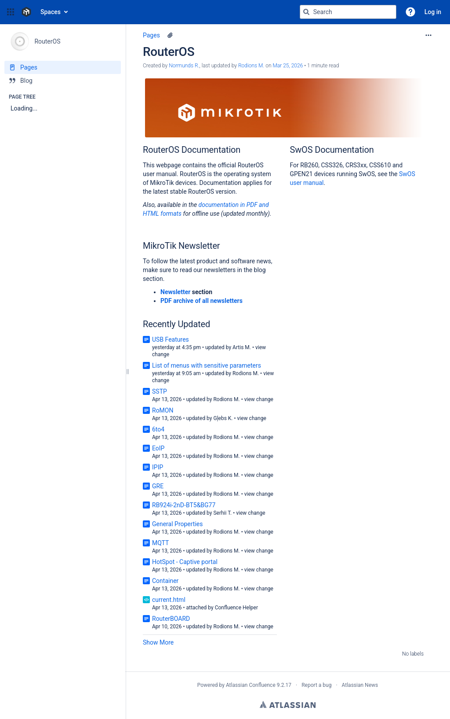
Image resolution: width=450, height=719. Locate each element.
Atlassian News (360, 685)
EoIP (158, 448)
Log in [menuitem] (433, 11)
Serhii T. (222, 513)
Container (165, 580)
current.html (168, 599)
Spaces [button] (50, 11)
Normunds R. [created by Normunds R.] (184, 66)
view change (258, 399)
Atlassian (288, 704)
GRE (157, 486)
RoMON (162, 410)
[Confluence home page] (26, 12)
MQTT (160, 542)
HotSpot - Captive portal (185, 561)
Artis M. (241, 347)
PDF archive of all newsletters (201, 300)
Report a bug (316, 685)
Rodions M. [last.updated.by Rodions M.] (251, 66)
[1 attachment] (170, 35)
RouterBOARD (171, 618)
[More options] (428, 35)
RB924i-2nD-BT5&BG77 (183, 505)
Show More (158, 642)
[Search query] (348, 12)
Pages (151, 35)
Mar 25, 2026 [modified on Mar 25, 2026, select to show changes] (287, 66)
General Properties (177, 523)
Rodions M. (245, 373)
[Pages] (62, 67)
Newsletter (175, 291)
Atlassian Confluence (251, 685)
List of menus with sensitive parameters (206, 365)
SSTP (159, 391)
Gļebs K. (222, 418)
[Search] (306, 11)
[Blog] (62, 80)
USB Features (170, 339)
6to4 (158, 429)
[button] (10, 12)
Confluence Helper (236, 608)
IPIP (157, 467)
